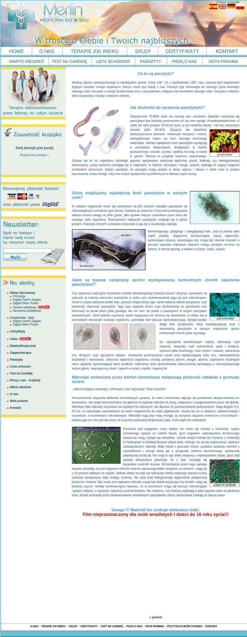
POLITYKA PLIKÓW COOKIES (184, 626)
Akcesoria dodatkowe (27, 310)
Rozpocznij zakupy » (34, 155)
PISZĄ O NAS (134, 626)
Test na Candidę (21, 373)
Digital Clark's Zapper (27, 299)
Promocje (19, 296)
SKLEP (73, 626)
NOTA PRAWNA (155, 626)
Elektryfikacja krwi (23, 346)
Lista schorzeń (20, 366)
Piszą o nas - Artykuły (25, 380)
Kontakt (15, 408)
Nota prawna (19, 401)
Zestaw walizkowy (25, 307)
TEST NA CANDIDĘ (112, 626)
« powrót (155, 617)
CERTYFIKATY (89, 626)
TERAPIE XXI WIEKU (53, 626)
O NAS (34, 626)
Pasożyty (16, 359)
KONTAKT (211, 626)
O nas (14, 394)
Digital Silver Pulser (26, 303)
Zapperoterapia (21, 352)
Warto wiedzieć (20, 387)
